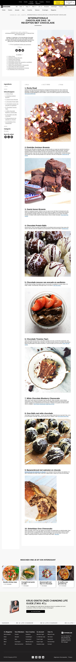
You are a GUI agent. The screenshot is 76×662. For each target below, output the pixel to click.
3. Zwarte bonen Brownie (13, 59)
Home (20, 2)
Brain (22, 7)
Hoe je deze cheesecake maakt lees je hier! (44, 404)
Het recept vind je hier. (63, 416)
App (36, 2)
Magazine (38, 3)
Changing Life (14, 32)
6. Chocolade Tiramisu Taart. (14, 63)
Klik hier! (57, 534)
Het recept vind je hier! (30, 93)
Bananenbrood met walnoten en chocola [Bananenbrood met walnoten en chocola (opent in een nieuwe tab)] (35, 472)
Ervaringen (31, 3)
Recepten (46, 6)
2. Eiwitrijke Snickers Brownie (14, 57)
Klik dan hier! (65, 228)
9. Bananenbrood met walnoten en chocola (18, 68)
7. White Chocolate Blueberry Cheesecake (18, 65)
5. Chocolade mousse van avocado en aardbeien (19, 62)
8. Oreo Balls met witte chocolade (15, 66)
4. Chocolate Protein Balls (13, 60)
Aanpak (31, 2)
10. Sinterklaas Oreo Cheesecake (15, 69)
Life (40, 7)
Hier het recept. (57, 285)
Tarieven (48, 2)
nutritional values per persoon (22, 44)
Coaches (41, 2)
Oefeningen (54, 6)
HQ (66, 6)
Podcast (61, 6)
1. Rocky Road (11, 56)
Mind (34, 7)
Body (28, 7)
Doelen (25, 2)
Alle (17, 6)
